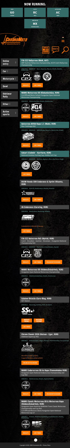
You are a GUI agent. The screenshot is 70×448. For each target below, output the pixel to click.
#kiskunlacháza (34, 101)
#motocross (49, 101)
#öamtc (59, 69)
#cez (46, 247)
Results (26, 85)
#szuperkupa (64, 341)
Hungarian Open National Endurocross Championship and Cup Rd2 (42, 374)
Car (5, 71)
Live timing (37, 85)
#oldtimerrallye (55, 341)
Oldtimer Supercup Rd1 (30, 336)
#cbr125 (31, 188)
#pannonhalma (48, 379)
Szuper (30, 356)
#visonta (51, 188)
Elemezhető (39, 358)
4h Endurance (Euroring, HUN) (34, 207)
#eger (41, 341)
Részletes (30, 358)
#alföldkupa (41, 130)
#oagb (62, 159)
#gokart (45, 159)
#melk (54, 69)
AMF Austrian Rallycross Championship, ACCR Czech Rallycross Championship (44, 64)
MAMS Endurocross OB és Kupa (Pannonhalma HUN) (44, 370)
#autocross (54, 130)
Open (35, 356)
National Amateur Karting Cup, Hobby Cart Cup (39, 155)
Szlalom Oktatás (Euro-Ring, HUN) (36, 298)
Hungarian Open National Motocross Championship (40, 272)
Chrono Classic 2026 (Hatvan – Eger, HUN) (39, 334)
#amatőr (48, 130)
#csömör (39, 159)
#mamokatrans (53, 417)
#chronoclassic (34, 341)
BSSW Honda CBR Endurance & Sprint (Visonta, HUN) (42, 183)
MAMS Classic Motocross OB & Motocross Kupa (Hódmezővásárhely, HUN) (42, 402)
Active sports (9, 113)
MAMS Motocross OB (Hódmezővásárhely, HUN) (42, 269)
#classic (31, 417)
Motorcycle (9, 79)
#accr (38, 69)
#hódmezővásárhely (35, 276)
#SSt (43, 305)
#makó (61, 130)
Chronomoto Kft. (37, 445)
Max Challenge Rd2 (28, 126)
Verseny (40, 226)
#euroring (41, 211)
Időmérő (34, 226)
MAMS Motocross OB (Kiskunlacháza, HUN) (40, 92)
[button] (63, 41)
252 (50, 439)
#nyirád (56, 247)
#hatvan (46, 341)
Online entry (9, 62)
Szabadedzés (25, 226)
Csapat (23, 358)
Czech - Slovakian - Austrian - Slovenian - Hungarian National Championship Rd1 (43, 242)
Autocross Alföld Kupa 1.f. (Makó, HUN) (38, 123)
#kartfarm (55, 159)
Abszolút (24, 356)
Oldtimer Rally (7, 95)
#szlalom (49, 305)
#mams (42, 101)
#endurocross (33, 379)
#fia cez (49, 69)
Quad (5, 86)
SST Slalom (25, 301)
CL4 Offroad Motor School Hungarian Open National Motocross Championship (40, 96)
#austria (43, 69)
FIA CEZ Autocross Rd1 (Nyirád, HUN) (37, 238)
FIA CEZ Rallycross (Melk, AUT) (34, 60)
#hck (50, 159)
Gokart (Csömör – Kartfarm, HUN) (36, 152)
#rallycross (24, 70)
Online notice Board (53, 262)
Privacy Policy (46, 445)
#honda (45, 188)
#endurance (39, 188)
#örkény (47, 211)
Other (6, 104)
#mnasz (50, 247)
